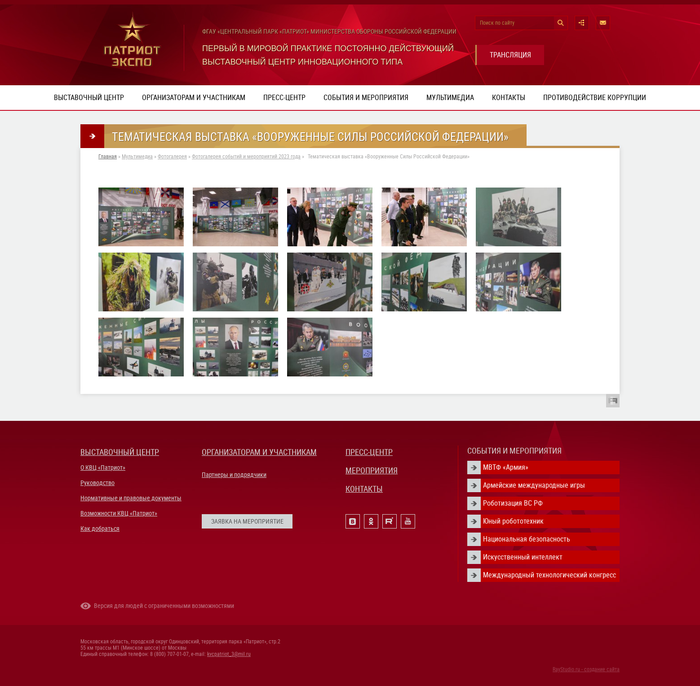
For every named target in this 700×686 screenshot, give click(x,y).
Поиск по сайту (497, 23)
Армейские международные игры (534, 485)
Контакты (508, 97)
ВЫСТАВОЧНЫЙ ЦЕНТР (119, 452)
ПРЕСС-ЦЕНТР (369, 452)
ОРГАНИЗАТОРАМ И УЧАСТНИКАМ (259, 452)
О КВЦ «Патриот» (102, 467)
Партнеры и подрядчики (234, 474)
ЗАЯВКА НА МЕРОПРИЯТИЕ (247, 521)
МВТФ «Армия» (505, 467)
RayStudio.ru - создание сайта (586, 669)
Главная (107, 156)
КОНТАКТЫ (364, 489)
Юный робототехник (513, 521)
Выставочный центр (89, 97)
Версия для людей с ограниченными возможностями (164, 605)
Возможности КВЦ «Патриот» (118, 513)
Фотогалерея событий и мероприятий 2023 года (246, 156)
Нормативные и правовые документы (131, 498)
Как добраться (100, 528)
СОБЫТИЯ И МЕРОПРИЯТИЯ (514, 450)
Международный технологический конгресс (549, 575)
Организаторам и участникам (193, 97)
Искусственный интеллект (523, 557)
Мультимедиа (450, 97)
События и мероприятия (365, 97)
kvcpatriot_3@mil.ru (229, 654)
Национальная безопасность (526, 539)
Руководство (97, 482)
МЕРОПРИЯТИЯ (372, 470)
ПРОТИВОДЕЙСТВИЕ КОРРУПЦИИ (594, 97)
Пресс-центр (284, 97)
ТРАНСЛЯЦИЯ (510, 55)
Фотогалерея (172, 156)
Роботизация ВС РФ (513, 503)
